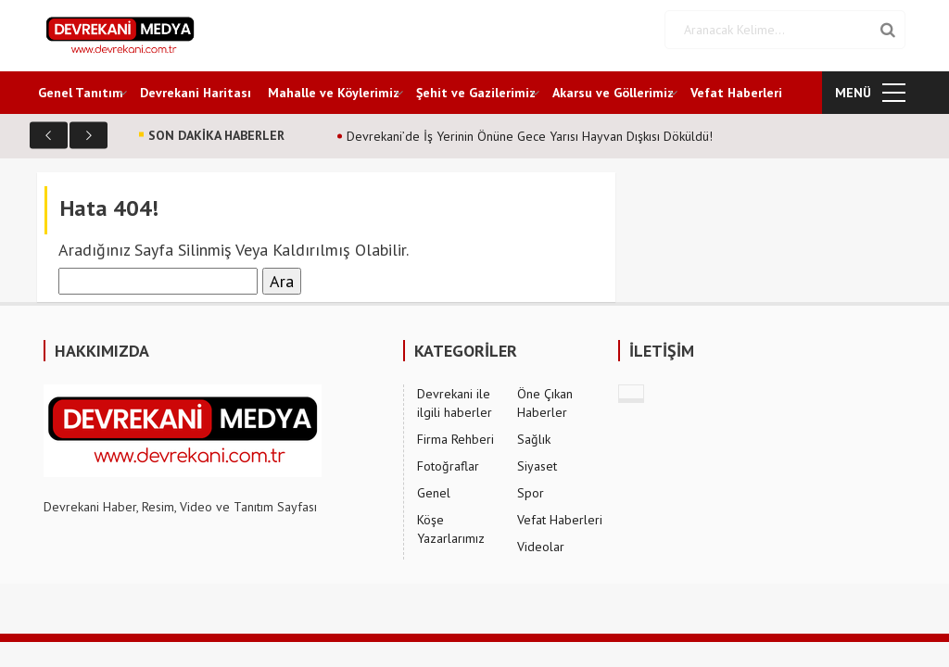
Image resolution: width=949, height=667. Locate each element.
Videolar (540, 546)
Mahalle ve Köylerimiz (333, 92)
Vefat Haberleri (736, 92)
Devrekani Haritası (195, 92)
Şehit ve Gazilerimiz (476, 92)
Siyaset (537, 466)
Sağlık (533, 439)
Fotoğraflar (448, 466)
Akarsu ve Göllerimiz (613, 92)
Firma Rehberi (455, 439)
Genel (433, 493)
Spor (530, 493)
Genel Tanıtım (80, 92)
